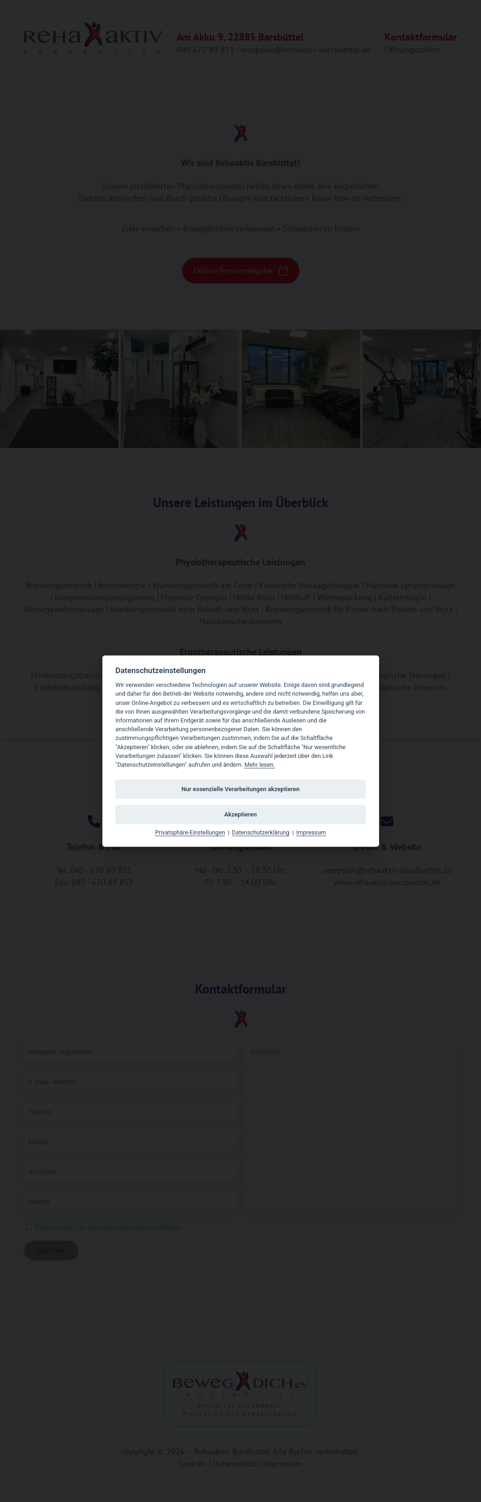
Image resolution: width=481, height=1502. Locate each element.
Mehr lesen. (259, 764)
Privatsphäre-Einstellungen (190, 832)
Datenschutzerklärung (261, 832)
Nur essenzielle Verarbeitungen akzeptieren (241, 788)
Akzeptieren (240, 813)
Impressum (311, 832)
